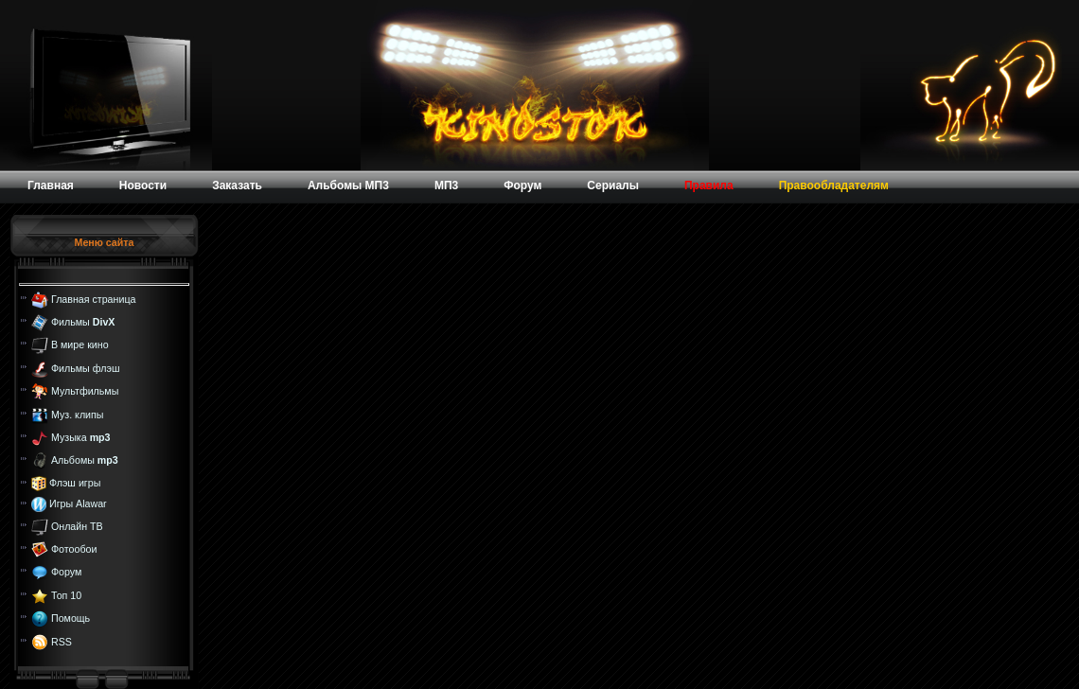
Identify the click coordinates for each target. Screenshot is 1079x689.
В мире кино (80, 344)
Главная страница (93, 298)
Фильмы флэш (85, 368)
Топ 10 (66, 595)
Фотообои (74, 549)
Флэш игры (74, 482)
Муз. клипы (77, 413)
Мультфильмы (84, 391)
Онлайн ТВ (77, 525)
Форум (66, 571)
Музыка (81, 437)
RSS (61, 640)
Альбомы (84, 460)
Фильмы (83, 321)
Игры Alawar (78, 503)
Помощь (70, 618)
